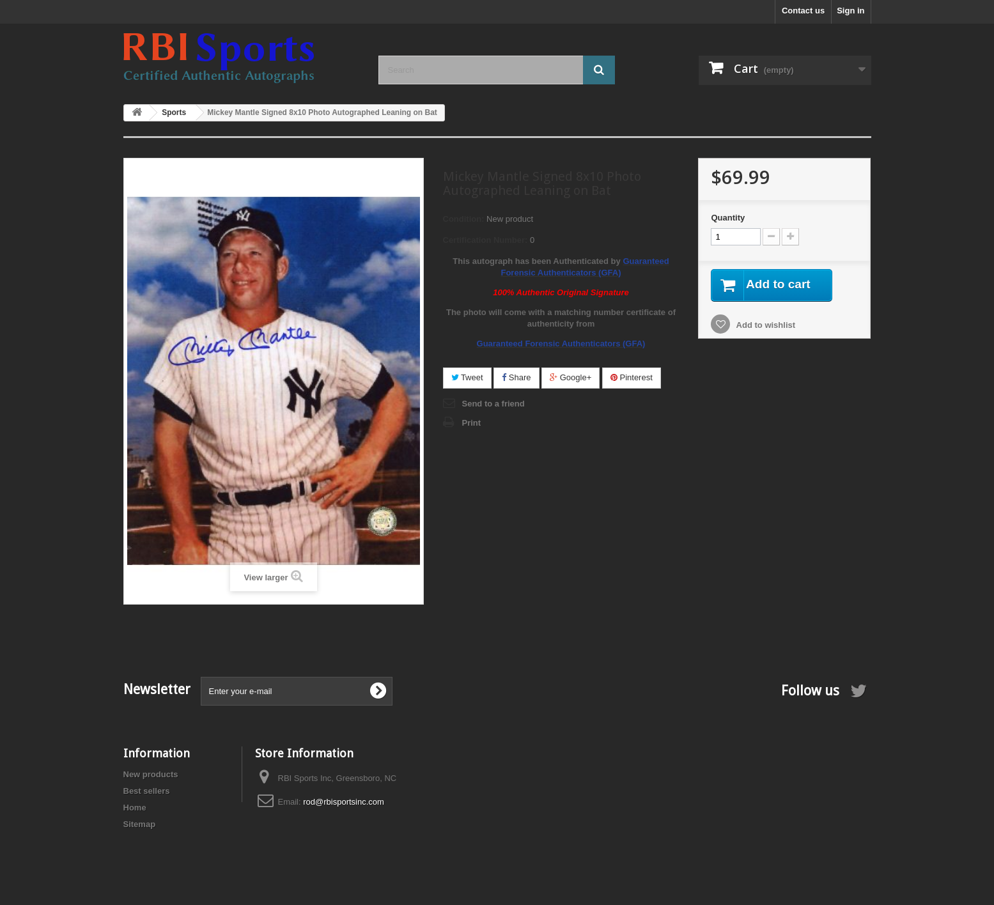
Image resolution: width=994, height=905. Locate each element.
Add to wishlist (764, 325)
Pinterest (631, 377)
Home (134, 807)
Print (471, 423)
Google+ (570, 377)
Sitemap (139, 824)
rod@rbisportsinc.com (343, 802)
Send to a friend (493, 403)
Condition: (464, 219)
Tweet (467, 377)
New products (150, 774)
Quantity (728, 217)
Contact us (803, 10)
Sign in (850, 10)
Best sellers (146, 791)
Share (516, 377)
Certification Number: (485, 240)
